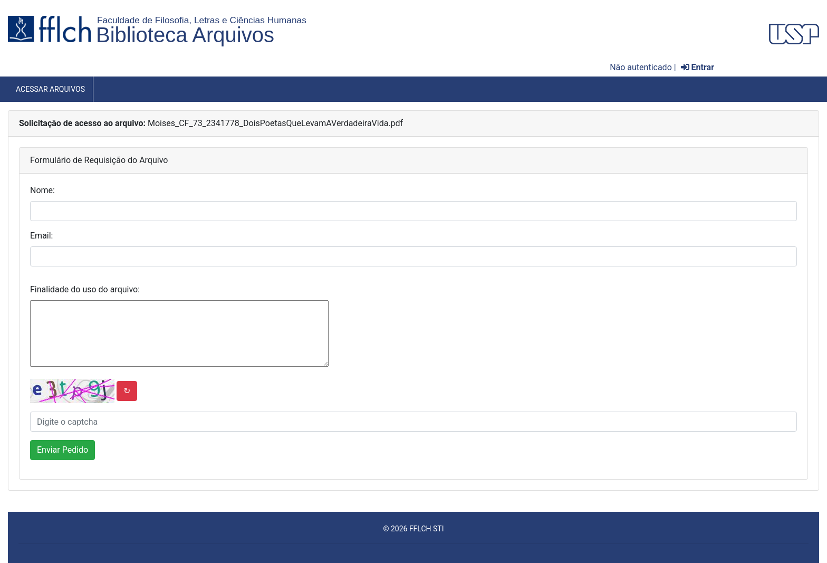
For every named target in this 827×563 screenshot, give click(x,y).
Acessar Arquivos (50, 89)
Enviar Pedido (62, 450)
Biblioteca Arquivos (185, 34)
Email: (41, 236)
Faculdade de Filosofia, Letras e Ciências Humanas (201, 20)
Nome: (42, 190)
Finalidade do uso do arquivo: (85, 289)
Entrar (697, 67)
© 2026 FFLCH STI (413, 528)
